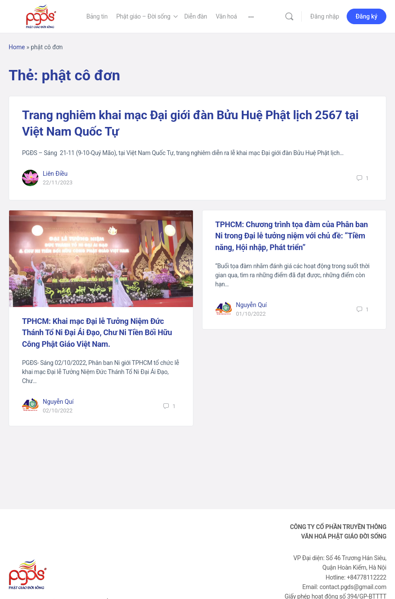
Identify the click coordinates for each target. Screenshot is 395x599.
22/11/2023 (58, 182)
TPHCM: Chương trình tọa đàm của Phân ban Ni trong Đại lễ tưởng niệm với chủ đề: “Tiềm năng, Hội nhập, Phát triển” (291, 236)
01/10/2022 (251, 314)
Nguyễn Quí (58, 401)
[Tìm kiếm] (289, 16)
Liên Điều (55, 173)
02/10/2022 (58, 410)
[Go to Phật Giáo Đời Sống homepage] (41, 16)
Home (17, 47)
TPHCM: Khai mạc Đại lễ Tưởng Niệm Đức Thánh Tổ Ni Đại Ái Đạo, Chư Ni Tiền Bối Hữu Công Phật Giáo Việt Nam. (97, 333)
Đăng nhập (324, 16)
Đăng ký (366, 16)
